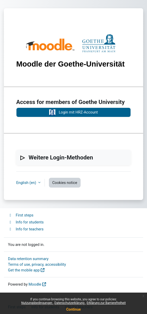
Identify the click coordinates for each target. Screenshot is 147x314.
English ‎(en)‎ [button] (26, 182)
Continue (73, 309)
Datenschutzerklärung (69, 303)
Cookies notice (64, 182)
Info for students (26, 222)
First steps (20, 215)
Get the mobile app (24, 270)
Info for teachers (26, 229)
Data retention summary (28, 258)
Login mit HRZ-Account (73, 112)
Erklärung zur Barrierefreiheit (106, 303)
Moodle (35, 284)
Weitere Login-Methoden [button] (61, 157)
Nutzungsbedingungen (37, 303)
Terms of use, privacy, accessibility (37, 264)
